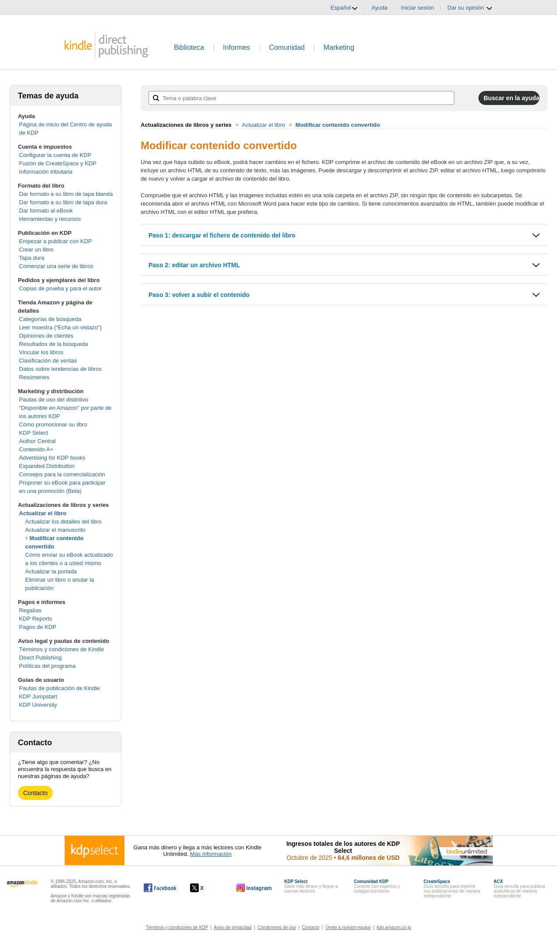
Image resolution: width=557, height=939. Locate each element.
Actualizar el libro (42, 513)
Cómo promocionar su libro (53, 424)
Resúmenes (34, 377)
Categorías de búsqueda (50, 319)
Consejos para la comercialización (62, 474)
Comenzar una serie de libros (56, 266)
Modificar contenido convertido (337, 125)
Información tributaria (46, 171)
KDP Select (33, 432)
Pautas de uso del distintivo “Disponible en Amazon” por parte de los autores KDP (65, 407)
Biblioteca (189, 47)
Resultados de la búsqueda (53, 344)
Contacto (35, 792)
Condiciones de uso (277, 927)
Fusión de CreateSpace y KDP (58, 163)
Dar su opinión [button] (469, 7)
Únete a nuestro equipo (348, 927)
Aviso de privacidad (233, 927)
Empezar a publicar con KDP (55, 241)
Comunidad (287, 47)
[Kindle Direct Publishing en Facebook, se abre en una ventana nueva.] (160, 887)
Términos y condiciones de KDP (177, 927)
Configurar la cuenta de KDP (55, 155)
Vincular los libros (41, 352)
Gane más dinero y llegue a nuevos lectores (311, 886)
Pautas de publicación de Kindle (59, 688)
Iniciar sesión (417, 7)
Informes (236, 47)
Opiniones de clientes (46, 335)
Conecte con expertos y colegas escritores (377, 886)
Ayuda (379, 7)
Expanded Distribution (47, 466)
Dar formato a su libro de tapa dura (63, 202)
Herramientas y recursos (50, 219)
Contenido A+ (36, 449)
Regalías (30, 610)
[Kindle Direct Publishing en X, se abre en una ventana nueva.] (206, 887)
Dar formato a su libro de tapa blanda (66, 194)
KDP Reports (35, 618)
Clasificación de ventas (48, 360)
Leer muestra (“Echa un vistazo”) (60, 327)
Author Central (37, 441)
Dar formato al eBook (46, 210)
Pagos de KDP (37, 627)
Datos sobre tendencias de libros (60, 369)
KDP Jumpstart (38, 696)
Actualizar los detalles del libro (63, 521)
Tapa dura (32, 258)
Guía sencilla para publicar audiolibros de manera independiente (519, 888)
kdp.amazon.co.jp (394, 927)
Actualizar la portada (51, 571)
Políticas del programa (47, 666)
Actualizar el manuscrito (55, 530)
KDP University (38, 705)
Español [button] (344, 7)
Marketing (339, 47)
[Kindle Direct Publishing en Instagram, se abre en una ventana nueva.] (254, 887)
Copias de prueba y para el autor (60, 288)
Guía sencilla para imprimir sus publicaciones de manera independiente (452, 888)
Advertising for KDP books (52, 457)
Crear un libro (36, 249)
